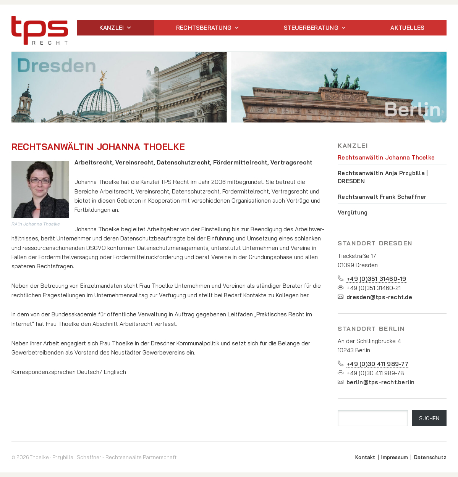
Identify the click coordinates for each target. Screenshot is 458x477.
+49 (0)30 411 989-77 (377, 363)
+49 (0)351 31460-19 (376, 278)
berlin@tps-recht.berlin (380, 382)
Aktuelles (407, 27)
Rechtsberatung (208, 27)
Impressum (394, 457)
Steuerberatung (315, 27)
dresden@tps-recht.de (379, 297)
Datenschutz (430, 457)
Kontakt (365, 457)
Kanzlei (115, 27)
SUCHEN (429, 418)
